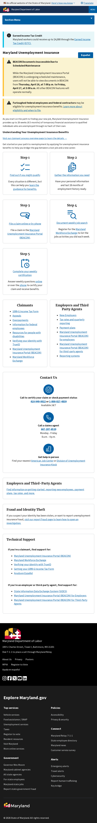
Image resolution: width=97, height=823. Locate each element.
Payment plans (67, 327)
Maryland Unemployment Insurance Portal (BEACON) (25, 233)
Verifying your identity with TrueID (32, 564)
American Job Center (42, 460)
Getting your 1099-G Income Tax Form (34, 569)
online (38, 281)
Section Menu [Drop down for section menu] (12, 19)
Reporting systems (70, 355)
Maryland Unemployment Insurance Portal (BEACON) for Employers (50, 595)
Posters (29, 659)
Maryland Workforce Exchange (30, 560)
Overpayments (20, 320)
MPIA (5, 664)
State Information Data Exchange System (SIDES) (40, 591)
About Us (7, 659)
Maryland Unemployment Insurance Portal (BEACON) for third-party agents (74, 347)
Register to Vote (19, 664)
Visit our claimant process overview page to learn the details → (35, 138)
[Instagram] (4, 678)
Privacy (18, 659)
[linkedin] (25, 678)
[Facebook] (9, 678)
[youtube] (20, 678)
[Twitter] (15, 678)
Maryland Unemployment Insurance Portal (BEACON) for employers (74, 335)
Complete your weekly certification (25, 271)
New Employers (68, 315)
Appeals (17, 315)
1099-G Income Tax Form (25, 311)
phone (23, 285)
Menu (92, 9)
